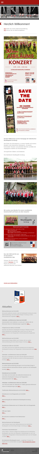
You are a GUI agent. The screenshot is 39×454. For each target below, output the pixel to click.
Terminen (10, 262)
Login (36, 450)
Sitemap (12, 450)
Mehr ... (18, 316)
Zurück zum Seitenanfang (10, 283)
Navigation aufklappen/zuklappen (19, 2)
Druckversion (6, 450)
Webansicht (34, 451)
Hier (5, 28)
